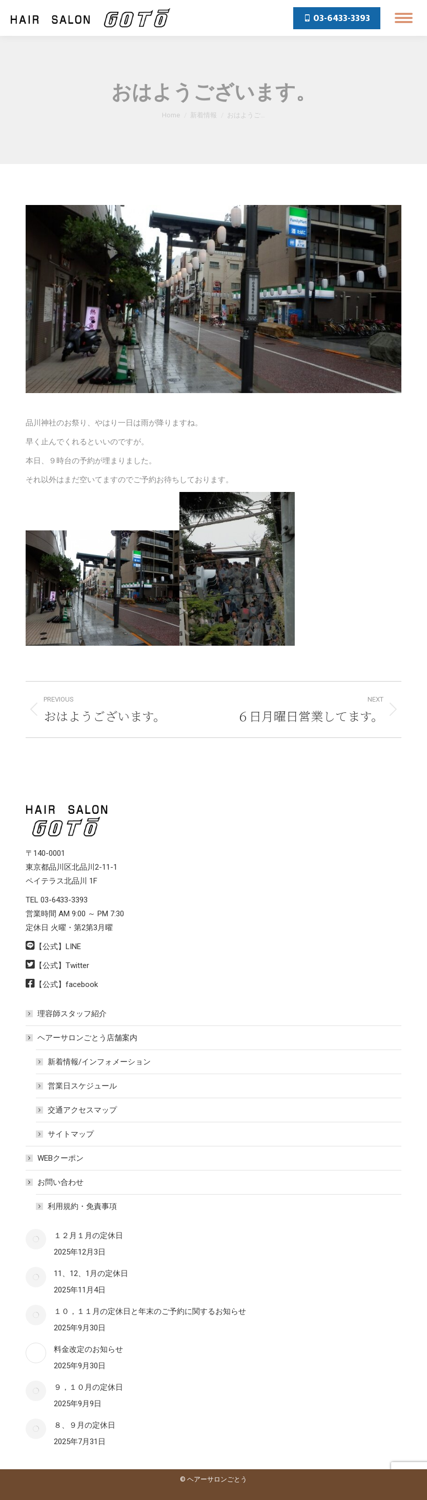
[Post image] (36, 1239)
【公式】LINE (58, 946)
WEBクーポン (60, 1158)
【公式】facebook (66, 984)
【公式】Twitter (62, 965)
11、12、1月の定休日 (91, 1273)
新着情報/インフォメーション (99, 1061)
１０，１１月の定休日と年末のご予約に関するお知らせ (150, 1311)
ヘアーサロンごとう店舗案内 (82, 1037)
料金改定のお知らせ (88, 1349)
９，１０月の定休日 (88, 1387)
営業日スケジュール (82, 1086)
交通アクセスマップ (82, 1110)
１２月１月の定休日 (88, 1235)
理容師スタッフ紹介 (72, 1013)
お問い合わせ (55, 1182)
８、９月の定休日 (84, 1425)
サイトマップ (71, 1134)
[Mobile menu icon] (404, 18)
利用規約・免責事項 (82, 1206)
